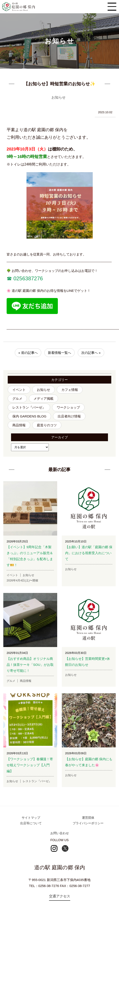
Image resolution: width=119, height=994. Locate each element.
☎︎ (9, 278)
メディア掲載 (43, 398)
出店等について (31, 823)
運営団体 (88, 817)
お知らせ (43, 390)
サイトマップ (31, 817)
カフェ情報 (69, 390)
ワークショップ (68, 407)
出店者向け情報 (69, 416)
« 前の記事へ (28, 353)
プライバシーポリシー (88, 823)
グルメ (17, 398)
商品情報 (19, 425)
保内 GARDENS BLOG (29, 416)
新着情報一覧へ (59, 353)
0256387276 (27, 278)
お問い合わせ (59, 833)
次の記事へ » (91, 353)
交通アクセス (59, 896)
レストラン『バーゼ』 (28, 407)
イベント (19, 390)
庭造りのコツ (47, 425)
